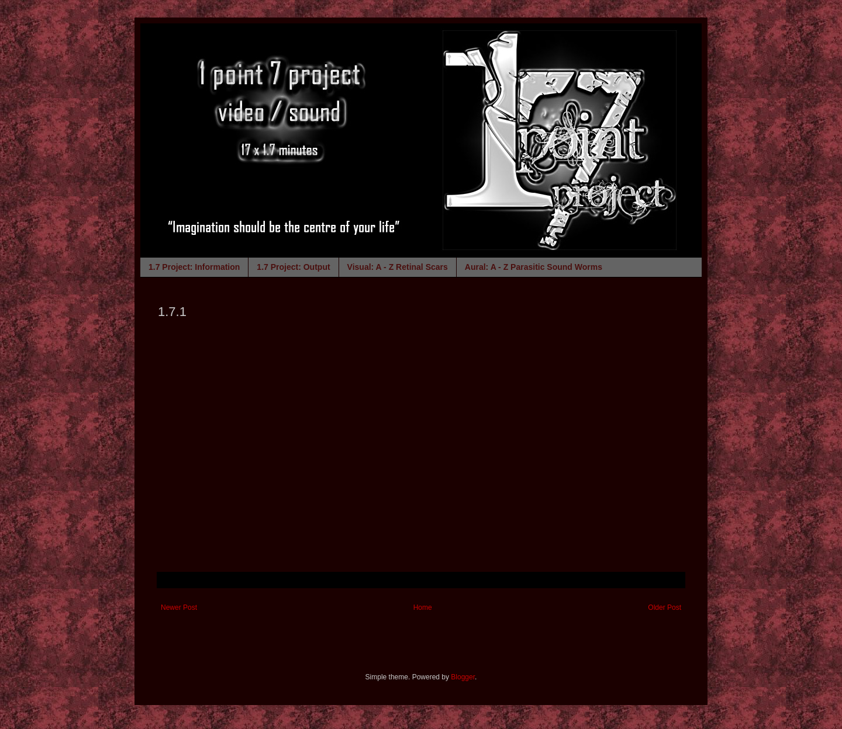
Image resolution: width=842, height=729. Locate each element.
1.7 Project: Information (194, 267)
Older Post (664, 607)
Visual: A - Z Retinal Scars (397, 267)
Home (422, 607)
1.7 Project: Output (293, 267)
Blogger (463, 677)
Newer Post (179, 607)
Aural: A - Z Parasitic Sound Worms (533, 267)
